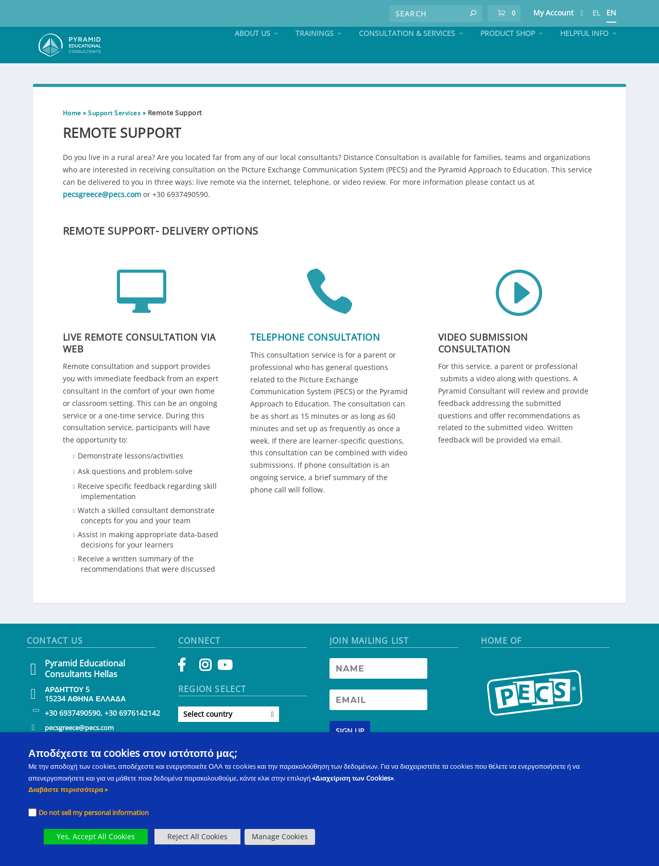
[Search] (435, 13)
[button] (473, 13)
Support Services (114, 134)
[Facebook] (186, 689)
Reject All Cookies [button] (197, 836)
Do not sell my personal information (94, 812)
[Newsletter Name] (378, 690)
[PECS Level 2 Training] (582, 15)
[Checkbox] (32, 812)
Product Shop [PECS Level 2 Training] (507, 55)
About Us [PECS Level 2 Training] (252, 55)
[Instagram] (205, 689)
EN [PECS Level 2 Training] (611, 12)
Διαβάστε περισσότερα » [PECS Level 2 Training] (68, 789)
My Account (553, 12)
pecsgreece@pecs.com (102, 216)
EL (596, 12)
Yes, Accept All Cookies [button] (96, 836)
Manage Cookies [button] (280, 836)
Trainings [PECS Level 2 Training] (315, 55)
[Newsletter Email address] (378, 721)
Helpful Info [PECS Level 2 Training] (584, 55)
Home (72, 134)
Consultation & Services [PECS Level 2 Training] (407, 55)
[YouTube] (223, 689)
